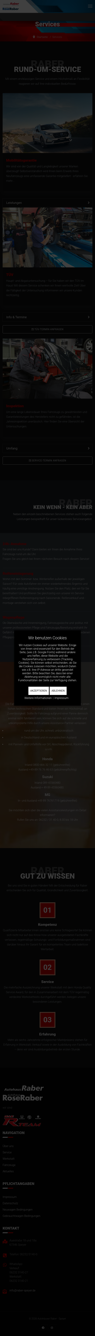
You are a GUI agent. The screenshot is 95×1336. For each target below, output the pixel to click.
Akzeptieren (38, 690)
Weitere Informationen (38, 698)
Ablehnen (58, 690)
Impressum (62, 698)
